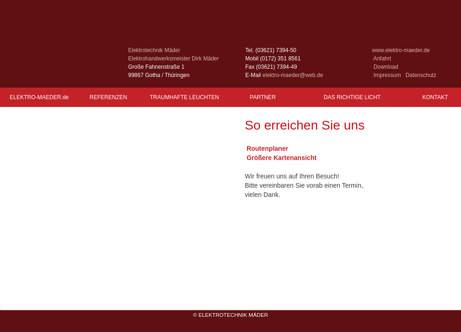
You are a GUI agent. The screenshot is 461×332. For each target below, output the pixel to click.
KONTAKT (435, 97)
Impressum (387, 75)
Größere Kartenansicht (281, 157)
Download (385, 67)
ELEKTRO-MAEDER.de (39, 97)
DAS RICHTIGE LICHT (352, 97)
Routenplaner (266, 148)
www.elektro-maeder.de (401, 50)
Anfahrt (382, 58)
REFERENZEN (108, 97)
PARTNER (263, 97)
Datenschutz (421, 75)
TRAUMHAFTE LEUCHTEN (184, 97)
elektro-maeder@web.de (292, 75)
